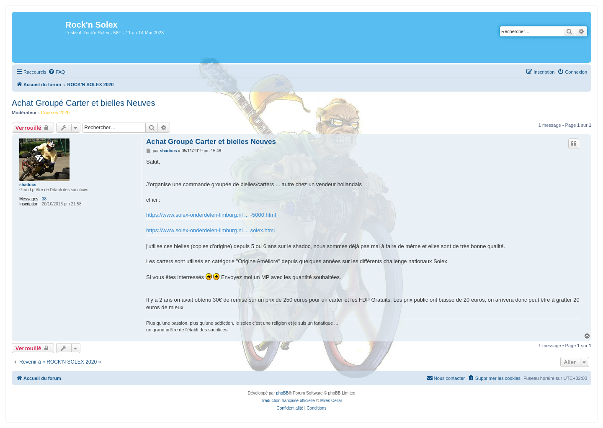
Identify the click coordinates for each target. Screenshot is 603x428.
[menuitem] (56, 72)
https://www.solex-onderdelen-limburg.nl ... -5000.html (211, 215)
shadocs (27, 184)
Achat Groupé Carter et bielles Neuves (83, 103)
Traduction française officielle (288, 400)
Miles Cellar (331, 400)
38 (44, 199)
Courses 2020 (55, 112)
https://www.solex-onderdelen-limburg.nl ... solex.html (210, 230)
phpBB (282, 393)
